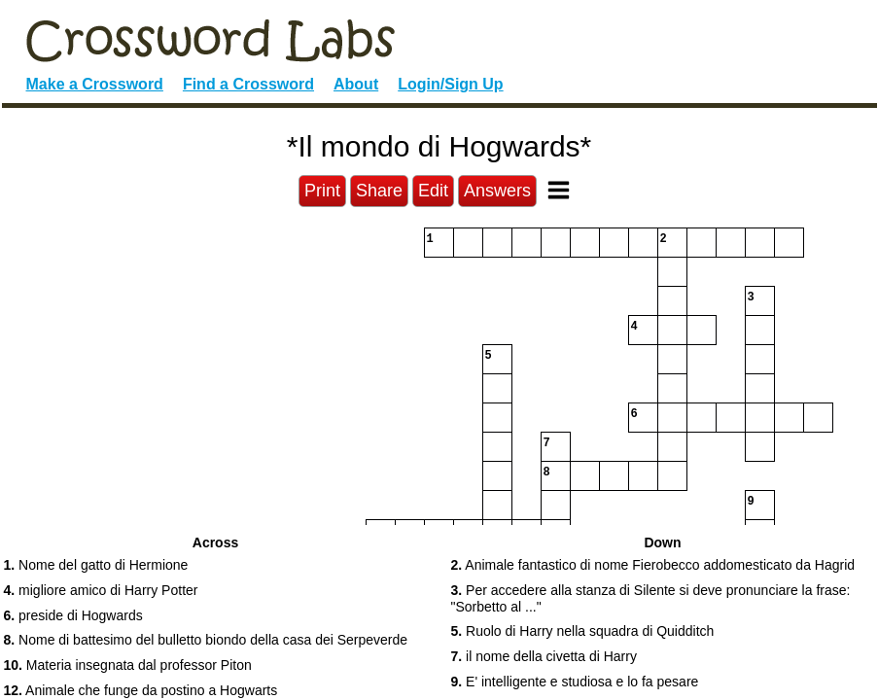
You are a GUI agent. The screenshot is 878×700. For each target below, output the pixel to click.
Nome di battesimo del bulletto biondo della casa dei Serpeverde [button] (206, 640)
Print (322, 190)
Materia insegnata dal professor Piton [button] (128, 665)
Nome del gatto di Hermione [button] (96, 565)
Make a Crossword (94, 84)
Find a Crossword (248, 84)
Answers (497, 190)
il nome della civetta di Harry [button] (544, 656)
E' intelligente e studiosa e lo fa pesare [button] (575, 681)
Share (379, 190)
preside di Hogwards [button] (73, 615)
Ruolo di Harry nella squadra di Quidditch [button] (583, 631)
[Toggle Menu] (559, 190)
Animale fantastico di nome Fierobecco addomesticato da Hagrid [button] (653, 565)
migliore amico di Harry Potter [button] (101, 590)
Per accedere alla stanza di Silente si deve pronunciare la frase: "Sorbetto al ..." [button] (651, 598)
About (356, 84)
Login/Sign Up (450, 84)
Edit (433, 190)
